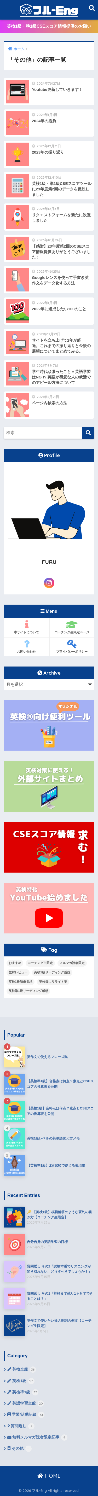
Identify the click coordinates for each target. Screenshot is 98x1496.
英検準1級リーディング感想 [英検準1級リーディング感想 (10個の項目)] (28, 991)
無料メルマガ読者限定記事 (37, 1437)
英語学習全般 (25, 1403)
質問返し (20, 1426)
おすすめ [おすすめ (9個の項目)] (15, 963)
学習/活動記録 (25, 1415)
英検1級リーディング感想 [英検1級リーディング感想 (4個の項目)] (52, 972)
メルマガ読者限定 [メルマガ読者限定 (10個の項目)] (72, 963)
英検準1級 (22, 1392)
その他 (19, 1449)
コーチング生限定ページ (72, 627)
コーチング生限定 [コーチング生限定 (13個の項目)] (40, 963)
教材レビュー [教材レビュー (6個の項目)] (18, 972)
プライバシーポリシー (72, 646)
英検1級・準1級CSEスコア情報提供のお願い (49, 26)
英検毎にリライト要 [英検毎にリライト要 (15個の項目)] (53, 982)
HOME (49, 1475)
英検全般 (21, 1369)
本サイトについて (26, 627)
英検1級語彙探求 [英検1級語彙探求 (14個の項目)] (20, 982)
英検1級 (20, 1381)
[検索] (88, 433)
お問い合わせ (26, 646)
